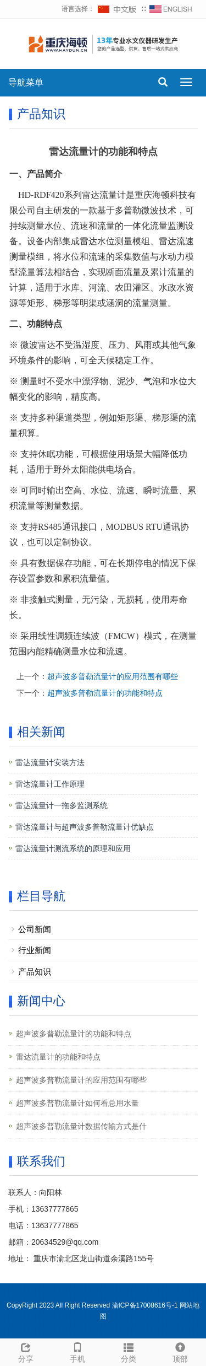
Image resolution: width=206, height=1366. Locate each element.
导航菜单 (25, 82)
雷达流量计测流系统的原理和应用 (73, 848)
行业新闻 (34, 950)
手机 (77, 1351)
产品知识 (34, 971)
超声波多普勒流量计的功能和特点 (105, 693)
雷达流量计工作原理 (50, 783)
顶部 (180, 1351)
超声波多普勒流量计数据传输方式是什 (81, 1126)
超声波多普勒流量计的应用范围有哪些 (112, 676)
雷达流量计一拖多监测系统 (61, 805)
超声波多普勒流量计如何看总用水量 (77, 1103)
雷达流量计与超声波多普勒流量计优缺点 (84, 826)
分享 (26, 1351)
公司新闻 (34, 929)
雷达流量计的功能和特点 (58, 1056)
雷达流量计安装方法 (50, 762)
